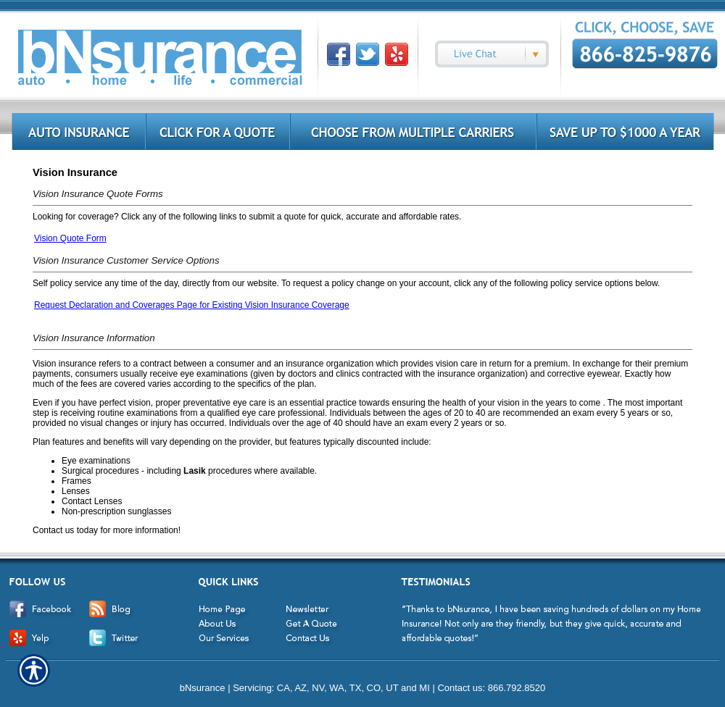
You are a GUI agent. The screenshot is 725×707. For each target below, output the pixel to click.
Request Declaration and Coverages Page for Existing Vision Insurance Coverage (191, 305)
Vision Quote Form (70, 238)
